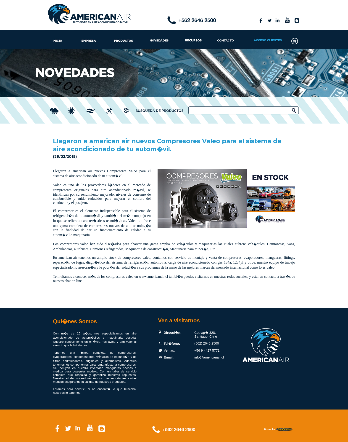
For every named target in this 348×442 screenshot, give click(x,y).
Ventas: (169, 350)
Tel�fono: (172, 343)
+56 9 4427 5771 (206, 350)
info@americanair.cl (209, 357)
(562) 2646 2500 (206, 343)
